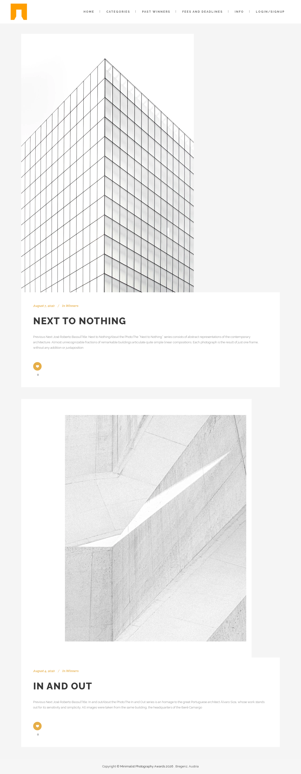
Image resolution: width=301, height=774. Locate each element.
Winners (72, 306)
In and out (62, 686)
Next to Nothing (79, 320)
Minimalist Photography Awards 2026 (147, 766)
